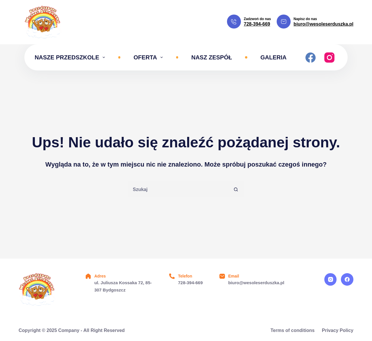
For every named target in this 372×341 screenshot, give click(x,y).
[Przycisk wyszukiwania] (236, 189)
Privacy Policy (337, 330)
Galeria (273, 57)
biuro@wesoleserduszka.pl (323, 24)
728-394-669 (257, 24)
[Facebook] (310, 57)
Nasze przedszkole (71, 57)
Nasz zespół (211, 57)
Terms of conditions (293, 330)
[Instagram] (329, 57)
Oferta (149, 57)
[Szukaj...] (178, 189)
